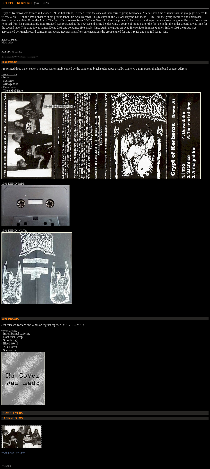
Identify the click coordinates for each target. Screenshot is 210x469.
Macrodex (7, 42)
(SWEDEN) (41, 3)
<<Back (6, 465)
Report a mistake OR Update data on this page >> (19, 57)
